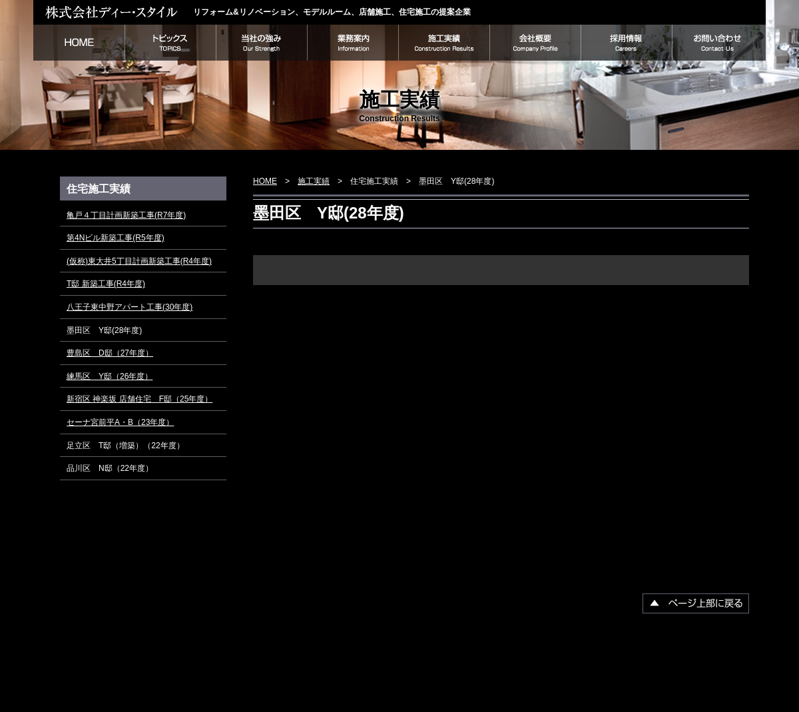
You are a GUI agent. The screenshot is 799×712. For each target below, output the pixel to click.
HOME (79, 43)
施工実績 (443, 43)
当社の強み (261, 43)
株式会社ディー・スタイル (113, 11)
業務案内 (352, 43)
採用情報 (626, 43)
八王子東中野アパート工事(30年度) (129, 307)
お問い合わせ (719, 43)
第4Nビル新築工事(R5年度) (115, 237)
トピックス (170, 43)
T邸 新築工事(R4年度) (106, 283)
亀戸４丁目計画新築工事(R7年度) (126, 215)
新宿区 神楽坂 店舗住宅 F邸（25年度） (139, 399)
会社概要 (535, 43)
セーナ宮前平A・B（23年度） (120, 422)
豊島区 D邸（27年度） (110, 353)
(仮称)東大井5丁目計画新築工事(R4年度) (139, 261)
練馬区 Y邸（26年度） (109, 376)
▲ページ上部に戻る (696, 603)
